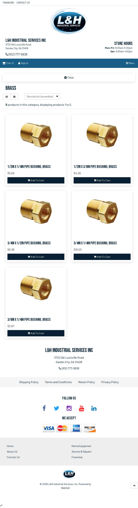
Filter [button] (70, 77)
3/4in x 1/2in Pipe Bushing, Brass (29, 243)
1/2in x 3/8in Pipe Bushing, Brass (95, 166)
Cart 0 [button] (8, 63)
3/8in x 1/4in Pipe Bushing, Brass (29, 319)
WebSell (65, 487)
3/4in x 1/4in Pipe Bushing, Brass (95, 243)
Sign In (23, 63)
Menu (130, 63)
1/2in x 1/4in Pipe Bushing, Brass (29, 166)
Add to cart (36, 180)
